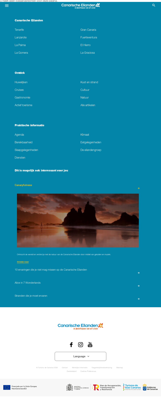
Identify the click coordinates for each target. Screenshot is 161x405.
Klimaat (84, 135)
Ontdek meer (23, 262)
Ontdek (20, 73)
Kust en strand (89, 82)
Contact (65, 368)
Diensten (20, 157)
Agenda (19, 135)
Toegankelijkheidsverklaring (102, 368)
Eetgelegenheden (90, 142)
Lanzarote (20, 37)
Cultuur (84, 90)
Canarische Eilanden (29, 20)
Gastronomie (22, 97)
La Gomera (21, 53)
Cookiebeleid (72, 371)
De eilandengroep (90, 150)
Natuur (84, 97)
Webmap (119, 368)
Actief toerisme (23, 105)
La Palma (20, 45)
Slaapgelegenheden (26, 150)
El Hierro (85, 45)
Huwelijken (21, 82)
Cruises (19, 90)
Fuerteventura (88, 37)
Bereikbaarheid (23, 142)
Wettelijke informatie (80, 368)
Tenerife (19, 30)
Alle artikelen (87, 105)
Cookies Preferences (88, 371)
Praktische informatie (29, 125)
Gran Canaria (88, 30)
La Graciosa (87, 53)
